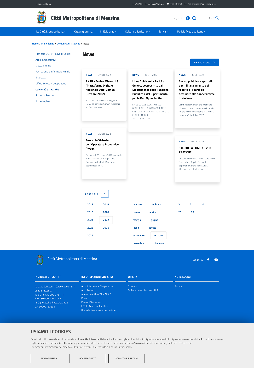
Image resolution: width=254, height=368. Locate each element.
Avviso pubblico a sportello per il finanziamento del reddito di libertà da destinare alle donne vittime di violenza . (197, 89)
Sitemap (132, 286)
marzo (136, 212)
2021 (90, 220)
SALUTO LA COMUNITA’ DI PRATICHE (195, 150)
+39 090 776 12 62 (50, 299)
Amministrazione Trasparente (97, 286)
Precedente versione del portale (98, 310)
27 (192, 212)
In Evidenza (47, 43)
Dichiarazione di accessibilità (143, 290)
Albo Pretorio (88, 290)
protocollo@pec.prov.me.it (54, 303)
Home (35, 43)
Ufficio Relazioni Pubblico (94, 306)
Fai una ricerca (202, 62)
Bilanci (84, 298)
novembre (138, 243)
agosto (152, 228)
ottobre (158, 235)
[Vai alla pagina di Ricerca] (215, 18)
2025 (90, 235)
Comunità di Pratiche (68, 43)
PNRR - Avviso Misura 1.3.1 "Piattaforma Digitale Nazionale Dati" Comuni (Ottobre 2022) (103, 87)
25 (179, 212)
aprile (153, 212)
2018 (106, 204)
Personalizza (49, 358)
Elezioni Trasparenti (91, 302)
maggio (137, 220)
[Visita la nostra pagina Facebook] (180, 18)
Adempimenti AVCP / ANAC (96, 294)
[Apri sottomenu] (51, 31)
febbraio (156, 204)
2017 (90, 204)
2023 (90, 228)
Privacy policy (124, 347)
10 (202, 204)
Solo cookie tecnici (126, 358)
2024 (106, 228)
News (89, 75)
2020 (106, 212)
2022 (106, 220)
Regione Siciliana (43, 3)
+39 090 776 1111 (55, 295)
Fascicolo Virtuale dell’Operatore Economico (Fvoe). (102, 144)
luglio (136, 228)
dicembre (159, 243)
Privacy (178, 286)
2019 (90, 212)
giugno (154, 220)
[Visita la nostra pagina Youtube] (186, 18)
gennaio (137, 204)
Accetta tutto (87, 358)
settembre (138, 235)
